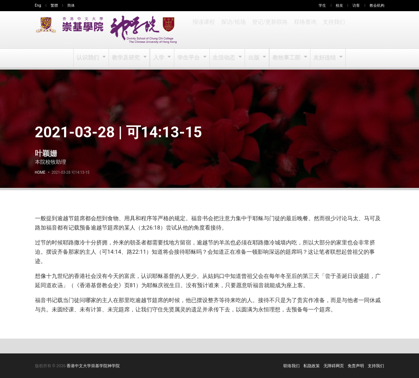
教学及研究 (127, 58)
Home (40, 172)
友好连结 (324, 58)
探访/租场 (233, 30)
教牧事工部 (286, 58)
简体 (71, 5)
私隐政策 (311, 365)
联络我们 (291, 365)
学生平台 (189, 58)
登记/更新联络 (268, 30)
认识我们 (89, 58)
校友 (339, 5)
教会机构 (377, 5)
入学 (159, 58)
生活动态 (224, 58)
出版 (254, 58)
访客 (356, 5)
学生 (322, 5)
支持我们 (331, 30)
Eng (38, 5)
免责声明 (356, 365)
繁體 (54, 5)
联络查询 (303, 30)
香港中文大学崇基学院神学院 (93, 365)
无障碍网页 (333, 365)
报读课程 (203, 30)
